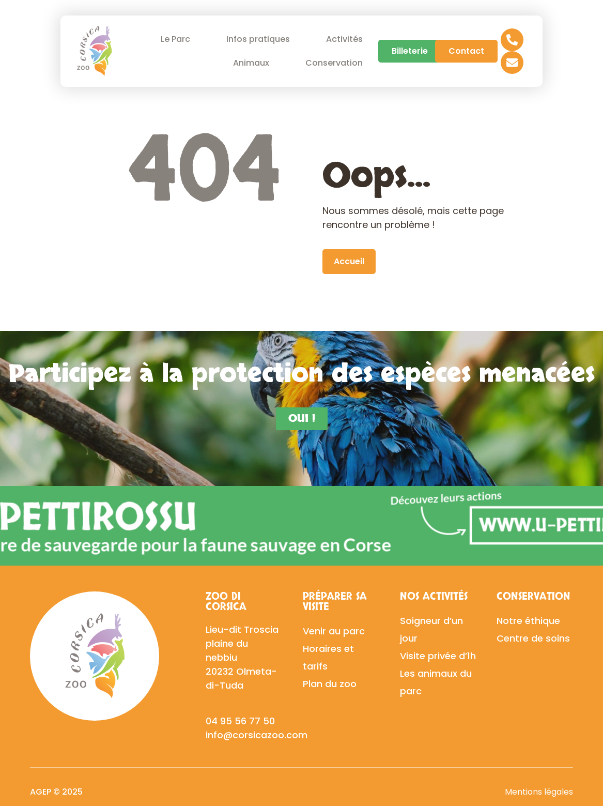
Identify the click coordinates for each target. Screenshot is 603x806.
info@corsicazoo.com (256, 734)
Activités (344, 39)
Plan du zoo (330, 683)
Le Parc (178, 39)
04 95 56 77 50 (240, 720)
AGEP (40, 792)
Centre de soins (533, 638)
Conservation (336, 63)
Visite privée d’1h (438, 655)
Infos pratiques (260, 39)
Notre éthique (528, 620)
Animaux (253, 63)
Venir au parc (334, 631)
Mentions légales (539, 792)
